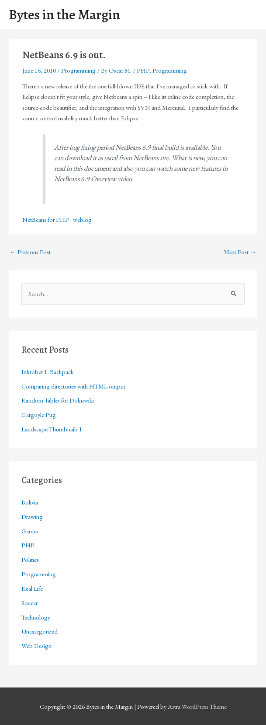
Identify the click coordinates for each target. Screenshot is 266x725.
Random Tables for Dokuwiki (57, 400)
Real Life (32, 588)
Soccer (29, 603)
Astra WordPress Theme (197, 706)
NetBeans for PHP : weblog (57, 219)
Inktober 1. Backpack (47, 372)
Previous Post (30, 252)
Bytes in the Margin (64, 14)
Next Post (240, 252)
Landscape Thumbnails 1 (51, 429)
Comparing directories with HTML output (73, 386)
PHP (143, 70)
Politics (30, 559)
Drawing (32, 516)
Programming (78, 70)
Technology (35, 617)
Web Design (36, 645)
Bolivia (29, 502)
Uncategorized (39, 631)
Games (29, 531)
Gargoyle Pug (38, 414)
